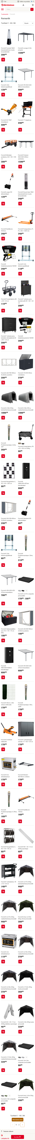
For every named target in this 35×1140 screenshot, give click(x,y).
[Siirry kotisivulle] (8, 5)
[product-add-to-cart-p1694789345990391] (20, 94)
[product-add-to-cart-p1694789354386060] (3, 382)
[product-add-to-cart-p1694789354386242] (20, 273)
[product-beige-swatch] (19, 443)
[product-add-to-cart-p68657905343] (20, 996)
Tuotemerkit (4, 14)
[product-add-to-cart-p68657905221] (20, 130)
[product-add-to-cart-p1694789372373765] (3, 821)
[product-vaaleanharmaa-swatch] (19, 590)
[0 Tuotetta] (33, 5)
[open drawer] (2, 9)
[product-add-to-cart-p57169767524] (3, 59)
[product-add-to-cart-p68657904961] (3, 1108)
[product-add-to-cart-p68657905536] (20, 382)
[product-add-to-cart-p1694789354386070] (20, 166)
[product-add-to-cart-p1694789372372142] (3, 347)
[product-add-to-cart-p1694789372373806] (20, 565)
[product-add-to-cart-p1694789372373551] (3, 493)
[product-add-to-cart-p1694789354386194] (3, 784)
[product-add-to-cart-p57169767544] (20, 203)
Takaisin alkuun (7, 1131)
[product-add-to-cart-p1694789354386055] (3, 528)
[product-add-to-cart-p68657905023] (3, 1070)
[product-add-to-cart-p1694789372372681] (20, 238)
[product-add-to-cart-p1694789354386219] (3, 677)
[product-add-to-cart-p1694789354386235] (3, 565)
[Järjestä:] (28, 23)
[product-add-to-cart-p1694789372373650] (20, 456)
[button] (23, 5)
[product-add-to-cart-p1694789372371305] (20, 749)
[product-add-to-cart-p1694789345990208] (20, 784)
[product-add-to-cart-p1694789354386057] (20, 640)
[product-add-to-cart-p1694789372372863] (3, 238)
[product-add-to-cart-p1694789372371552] (20, 856)
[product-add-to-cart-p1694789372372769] (20, 821)
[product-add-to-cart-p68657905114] (20, 891)
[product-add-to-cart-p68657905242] (20, 1031)
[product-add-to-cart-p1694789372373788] (20, 714)
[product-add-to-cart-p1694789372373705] (3, 640)
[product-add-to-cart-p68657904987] (20, 961)
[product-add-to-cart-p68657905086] (3, 417)
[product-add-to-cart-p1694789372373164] (3, 749)
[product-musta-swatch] (22, 443)
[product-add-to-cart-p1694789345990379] (3, 130)
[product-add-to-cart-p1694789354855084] (20, 528)
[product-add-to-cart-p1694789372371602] (3, 1031)
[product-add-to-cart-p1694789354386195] (3, 961)
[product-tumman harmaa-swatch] (19, 1057)
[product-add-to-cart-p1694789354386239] (3, 94)
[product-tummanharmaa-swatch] (2, 1095)
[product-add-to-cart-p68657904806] (20, 926)
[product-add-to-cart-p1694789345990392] (20, 677)
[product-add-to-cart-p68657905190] (20, 1108)
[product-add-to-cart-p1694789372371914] (3, 891)
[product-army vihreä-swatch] (5, 1095)
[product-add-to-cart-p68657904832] (20, 417)
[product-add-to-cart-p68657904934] (3, 996)
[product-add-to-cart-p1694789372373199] (3, 166)
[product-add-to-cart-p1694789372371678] (3, 273)
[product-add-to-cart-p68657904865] (20, 603)
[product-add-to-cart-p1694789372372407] (20, 310)
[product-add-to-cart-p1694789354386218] (20, 493)
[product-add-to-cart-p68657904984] (20, 1070)
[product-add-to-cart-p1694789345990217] (3, 603)
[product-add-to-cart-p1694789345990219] (20, 59)
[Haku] (31, 9)
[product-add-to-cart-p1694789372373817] (3, 456)
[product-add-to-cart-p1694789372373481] (3, 856)
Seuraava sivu (18, 1120)
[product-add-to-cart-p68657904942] (3, 926)
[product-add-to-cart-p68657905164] (3, 714)
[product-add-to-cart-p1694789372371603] (20, 347)
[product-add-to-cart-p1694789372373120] (3, 310)
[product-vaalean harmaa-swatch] (22, 1057)
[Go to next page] (22, 1124)
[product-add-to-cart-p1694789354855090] (3, 203)
